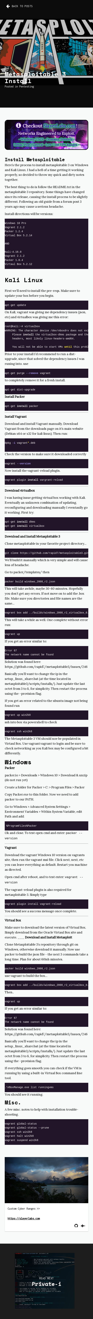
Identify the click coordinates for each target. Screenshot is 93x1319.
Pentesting (26, 86)
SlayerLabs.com (59, 126)
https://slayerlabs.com (24, 1217)
